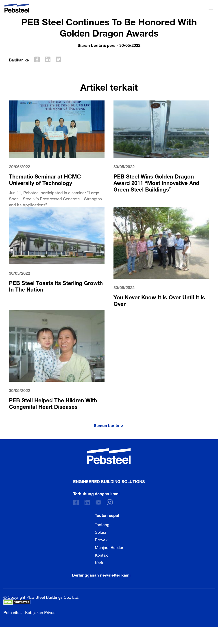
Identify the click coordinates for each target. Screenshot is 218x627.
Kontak (101, 554)
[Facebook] (76, 502)
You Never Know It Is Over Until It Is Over (159, 300)
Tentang (102, 524)
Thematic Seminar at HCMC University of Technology (45, 179)
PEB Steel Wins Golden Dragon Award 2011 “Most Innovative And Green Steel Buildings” (156, 182)
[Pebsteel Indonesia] (109, 456)
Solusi (100, 531)
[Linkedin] (87, 502)
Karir (99, 562)
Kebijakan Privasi (40, 612)
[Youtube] (98, 502)
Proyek (101, 539)
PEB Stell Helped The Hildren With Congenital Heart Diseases (53, 402)
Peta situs (12, 612)
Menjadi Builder (109, 547)
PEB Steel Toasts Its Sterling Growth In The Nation (56, 285)
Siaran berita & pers (97, 45)
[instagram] (110, 502)
